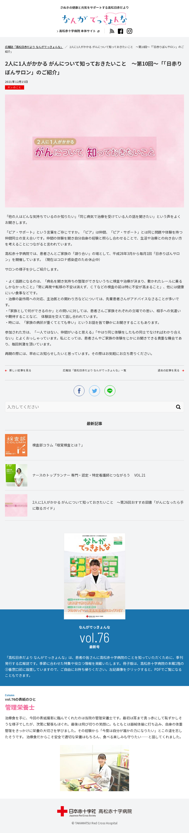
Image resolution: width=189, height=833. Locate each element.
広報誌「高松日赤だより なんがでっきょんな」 (34, 47)
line (109, 390)
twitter (94, 390)
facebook (79, 390)
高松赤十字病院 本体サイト (77, 31)
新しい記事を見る (20, 370)
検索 (178, 407)
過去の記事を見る (169, 370)
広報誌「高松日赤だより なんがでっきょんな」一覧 (94, 370)
